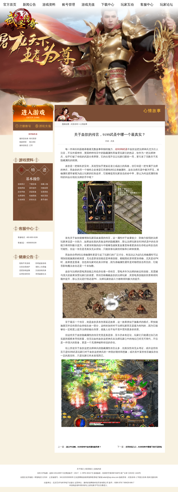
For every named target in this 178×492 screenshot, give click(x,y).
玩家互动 (127, 4)
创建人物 (44, 184)
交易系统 (44, 192)
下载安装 (32, 184)
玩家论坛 (166, 4)
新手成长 (44, 200)
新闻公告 (29, 4)
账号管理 (68, 4)
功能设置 (44, 188)
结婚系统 (32, 196)
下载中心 (107, 4)
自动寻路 (21, 192)
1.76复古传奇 (141, 477)
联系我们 (89, 469)
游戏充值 (88, 4)
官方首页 (9, 4)
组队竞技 (44, 196)
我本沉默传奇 (152, 477)
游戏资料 (48, 4)
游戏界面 (21, 188)
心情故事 (83, 124)
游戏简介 (21, 184)
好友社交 (32, 200)
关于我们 (80, 469)
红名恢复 (21, 200)
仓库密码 (21, 196)
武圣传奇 (74, 124)
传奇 (39, 473)
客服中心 (146, 4)
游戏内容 (97, 469)
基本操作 (32, 188)
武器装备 (32, 192)
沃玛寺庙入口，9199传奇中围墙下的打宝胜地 (144, 447)
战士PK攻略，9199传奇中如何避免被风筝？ (83, 447)
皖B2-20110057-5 (57, 473)
